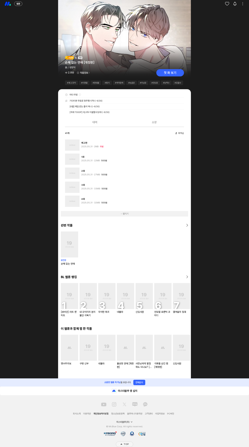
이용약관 (87, 413)
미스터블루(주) (124, 422)
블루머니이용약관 (134, 413)
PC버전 (170, 413)
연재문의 (139, 382)
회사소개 (77, 413)
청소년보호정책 (117, 413)
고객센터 (149, 413)
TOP (124, 444)
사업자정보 (160, 413)
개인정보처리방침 (101, 413)
